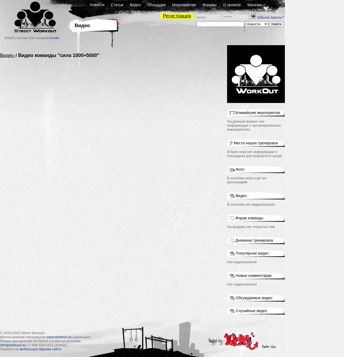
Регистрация (177, 16)
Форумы (209, 5)
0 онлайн (53, 38)
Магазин (255, 5)
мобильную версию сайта (40, 349)
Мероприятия (184, 5)
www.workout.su (59, 337)
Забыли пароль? (270, 17)
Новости (97, 5)
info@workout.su (13, 345)
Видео (135, 5)
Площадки (156, 5)
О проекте (232, 5)
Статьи (117, 5)
